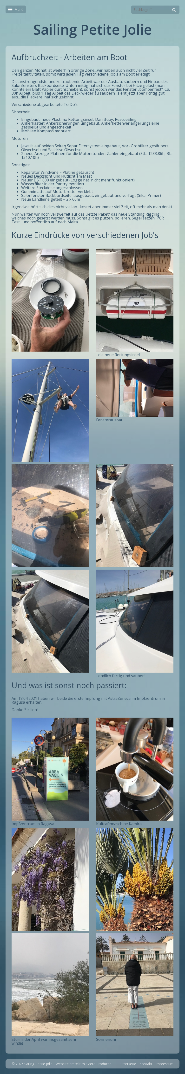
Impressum (164, 1063)
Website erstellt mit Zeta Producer (83, 1063)
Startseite (128, 1063)
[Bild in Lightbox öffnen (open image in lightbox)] (50, 300)
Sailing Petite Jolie (92, 29)
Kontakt (145, 1063)
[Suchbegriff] (155, 10)
